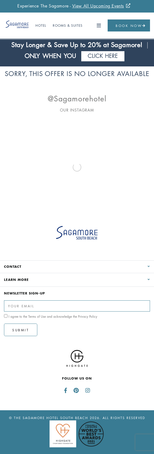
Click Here (103, 56)
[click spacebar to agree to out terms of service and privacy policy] (5, 316)
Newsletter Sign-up (24, 293)
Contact (12, 266)
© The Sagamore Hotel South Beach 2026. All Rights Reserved (77, 418)
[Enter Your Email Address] (77, 306)
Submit (20, 330)
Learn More (16, 279)
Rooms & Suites (68, 25)
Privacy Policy (87, 316)
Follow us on (77, 378)
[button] (99, 25)
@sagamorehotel (77, 98)
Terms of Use (37, 316)
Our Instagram (77, 110)
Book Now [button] (131, 25)
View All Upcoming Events (98, 6)
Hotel (40, 25)
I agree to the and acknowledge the (50, 316)
